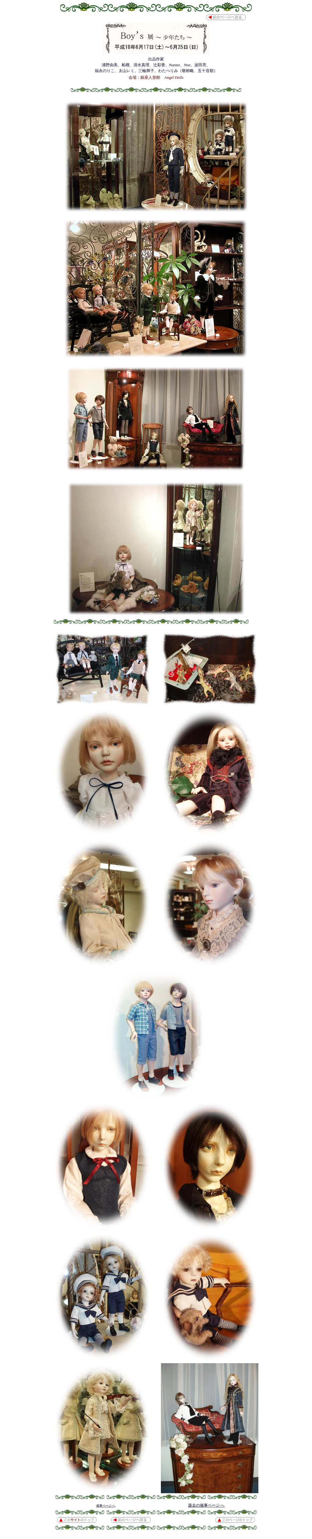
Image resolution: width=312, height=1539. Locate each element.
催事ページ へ (105, 1505)
